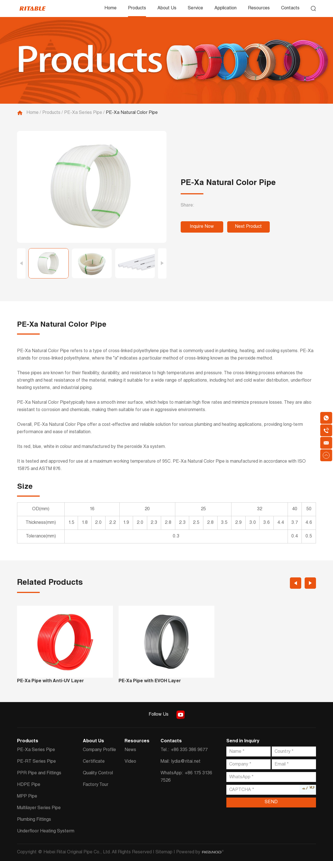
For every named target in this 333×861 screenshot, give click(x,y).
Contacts (290, 8)
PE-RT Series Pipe (36, 762)
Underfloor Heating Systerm (45, 831)
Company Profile (99, 750)
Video (130, 762)
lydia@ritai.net (186, 762)
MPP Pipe (27, 796)
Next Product (248, 227)
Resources (259, 8)
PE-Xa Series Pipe (83, 113)
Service (195, 8)
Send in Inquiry (243, 741)
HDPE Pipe (28, 785)
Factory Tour (95, 785)
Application (225, 8)
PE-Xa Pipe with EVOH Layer (150, 681)
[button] (21, 263)
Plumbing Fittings (34, 820)
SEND (271, 802)
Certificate (94, 762)
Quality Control (98, 773)
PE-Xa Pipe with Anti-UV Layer (50, 681)
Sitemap (163, 852)
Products (137, 8)
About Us (166, 8)
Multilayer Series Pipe (39, 808)
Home (110, 8)
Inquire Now (202, 227)
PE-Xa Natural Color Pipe (132, 113)
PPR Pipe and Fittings (39, 773)
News (130, 750)
